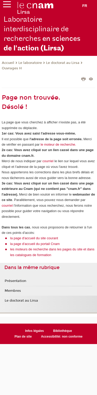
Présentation (15, 281)
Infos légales (34, 331)
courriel (48, 161)
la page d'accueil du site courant (34, 238)
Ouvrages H (12, 68)
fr (84, 6)
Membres (13, 291)
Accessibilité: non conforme (62, 336)
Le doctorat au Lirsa (62, 63)
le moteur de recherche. (58, 144)
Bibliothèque (62, 331)
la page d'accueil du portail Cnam (35, 244)
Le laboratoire (30, 63)
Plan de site (23, 336)
